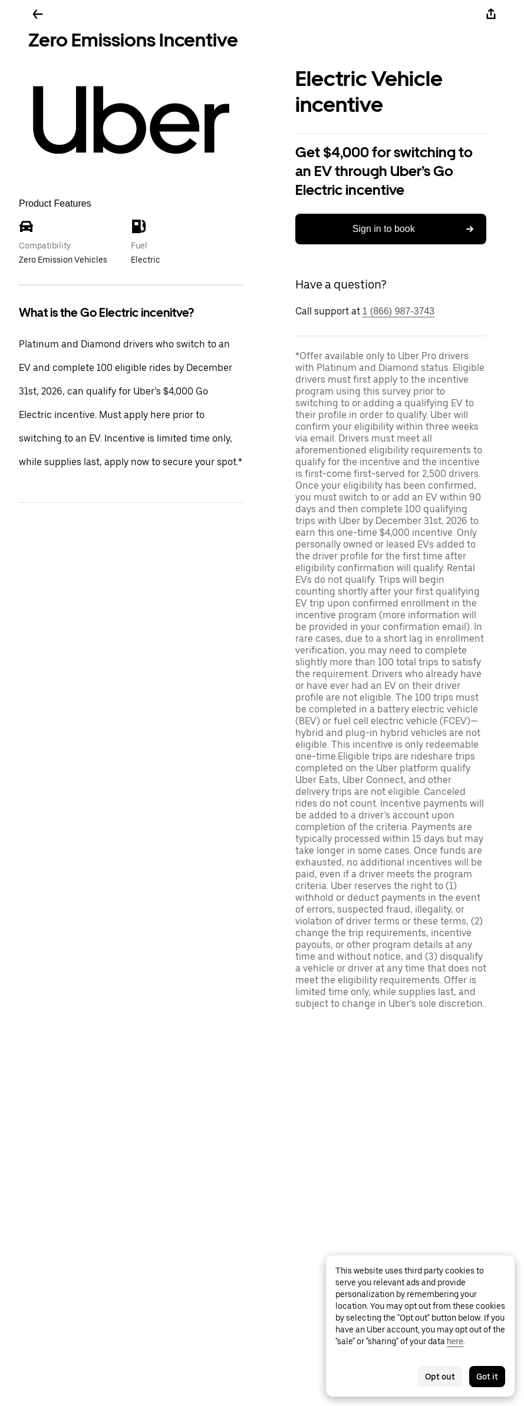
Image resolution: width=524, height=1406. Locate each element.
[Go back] (38, 14)
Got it (487, 1376)
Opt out (440, 1376)
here (455, 1341)
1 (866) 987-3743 (398, 311)
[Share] (491, 14)
